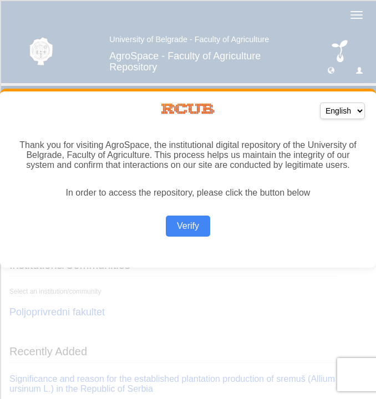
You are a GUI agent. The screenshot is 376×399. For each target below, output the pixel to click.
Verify (188, 226)
